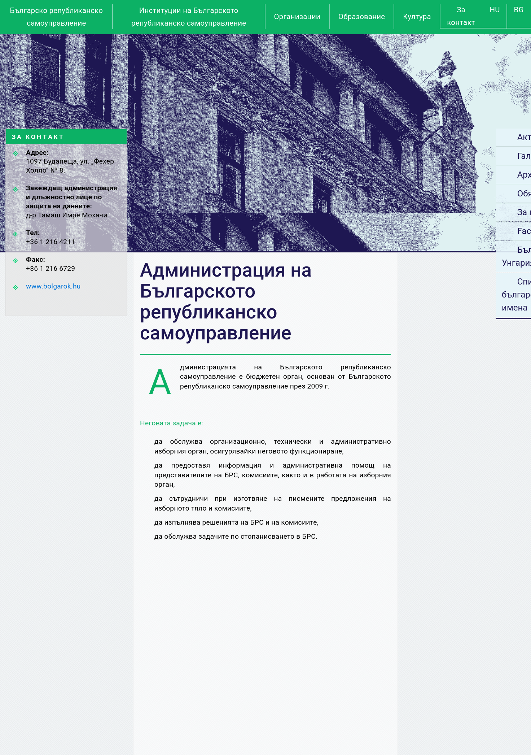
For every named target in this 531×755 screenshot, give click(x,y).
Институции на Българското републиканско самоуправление (188, 16)
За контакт (461, 16)
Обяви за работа (472, 193)
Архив (451, 175)
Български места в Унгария (471, 256)
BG (519, 9)
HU (495, 9)
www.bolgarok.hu (53, 286)
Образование (361, 16)
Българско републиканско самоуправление (56, 16)
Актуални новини (474, 137)
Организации (297, 16)
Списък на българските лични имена (464, 295)
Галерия (455, 156)
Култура (417, 16)
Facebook (458, 231)
